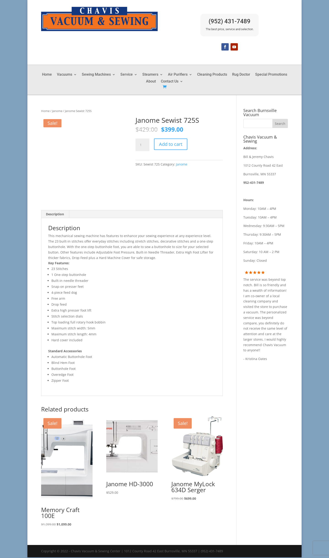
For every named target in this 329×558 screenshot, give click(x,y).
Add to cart (170, 144)
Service (126, 75)
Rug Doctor (241, 75)
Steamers (150, 75)
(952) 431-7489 (229, 21)
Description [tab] (55, 215)
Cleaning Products (212, 75)
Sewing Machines (96, 75)
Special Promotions (271, 75)
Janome (57, 111)
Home (47, 75)
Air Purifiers (178, 75)
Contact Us (169, 81)
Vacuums (64, 75)
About (151, 81)
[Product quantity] (142, 145)
